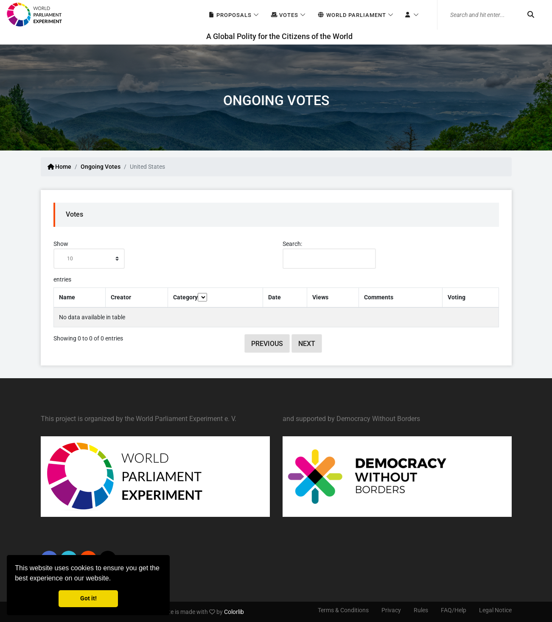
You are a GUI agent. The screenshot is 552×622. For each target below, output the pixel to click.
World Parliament (351, 15)
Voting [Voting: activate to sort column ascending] (456, 297)
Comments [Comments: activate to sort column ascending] (378, 297)
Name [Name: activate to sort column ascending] (67, 297)
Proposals (230, 15)
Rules (421, 610)
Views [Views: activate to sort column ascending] (320, 297)
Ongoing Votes (100, 166)
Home (60, 166)
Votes (284, 15)
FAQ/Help (453, 610)
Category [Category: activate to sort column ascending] (190, 297)
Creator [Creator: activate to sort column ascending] (121, 297)
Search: (329, 254)
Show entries (89, 261)
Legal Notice (495, 610)
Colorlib (234, 611)
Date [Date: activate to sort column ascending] (274, 297)
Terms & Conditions (343, 610)
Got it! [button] (88, 598)
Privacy (391, 610)
